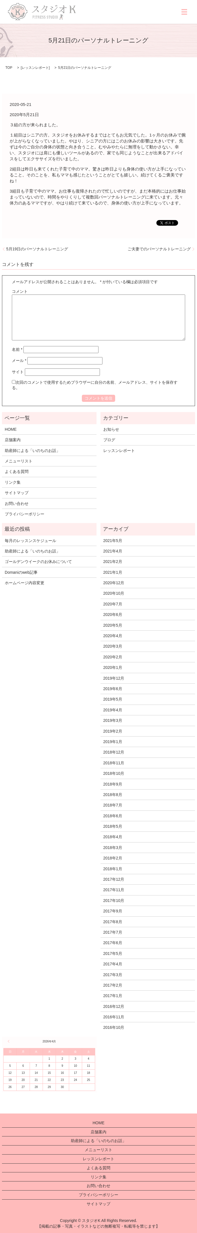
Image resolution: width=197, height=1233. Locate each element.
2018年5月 (112, 826)
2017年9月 (112, 911)
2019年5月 (112, 699)
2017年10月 (113, 900)
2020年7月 (112, 604)
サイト (18, 372)
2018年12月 (113, 752)
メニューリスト (18, 461)
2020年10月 (113, 593)
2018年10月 (113, 773)
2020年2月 (112, 657)
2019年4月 (112, 710)
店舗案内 (13, 440)
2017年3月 (112, 974)
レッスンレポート (35, 68)
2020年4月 (112, 635)
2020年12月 (113, 583)
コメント (20, 291)
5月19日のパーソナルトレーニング (37, 249)
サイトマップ (17, 492)
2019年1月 (112, 741)
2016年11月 (113, 1017)
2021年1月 (112, 572)
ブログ (109, 440)
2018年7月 (112, 805)
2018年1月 (112, 869)
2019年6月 (112, 688)
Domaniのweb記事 (21, 572)
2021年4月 (112, 551)
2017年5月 (112, 953)
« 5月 (9, 1041)
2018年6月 (112, 816)
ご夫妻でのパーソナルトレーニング (159, 249)
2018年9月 (112, 784)
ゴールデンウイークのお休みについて (38, 561)
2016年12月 (113, 1006)
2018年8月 (112, 794)
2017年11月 (113, 890)
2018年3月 (112, 847)
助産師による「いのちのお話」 (32, 450)
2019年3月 (112, 720)
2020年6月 (112, 614)
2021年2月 (112, 561)
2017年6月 (112, 942)
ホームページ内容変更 (24, 583)
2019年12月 (113, 678)
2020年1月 (112, 667)
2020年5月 (112, 625)
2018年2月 (112, 858)
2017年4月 (112, 964)
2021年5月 (112, 540)
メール (19, 360)
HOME (11, 429)
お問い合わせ (17, 503)
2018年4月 (112, 837)
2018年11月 (113, 763)
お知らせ (111, 429)
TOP (8, 68)
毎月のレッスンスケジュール (30, 540)
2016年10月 (113, 1027)
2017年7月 (112, 932)
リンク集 (13, 482)
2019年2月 (112, 731)
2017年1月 (112, 995)
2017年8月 (112, 922)
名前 (17, 349)
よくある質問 (17, 471)
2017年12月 (113, 879)
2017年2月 (112, 985)
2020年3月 (112, 646)
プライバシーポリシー (24, 514)
